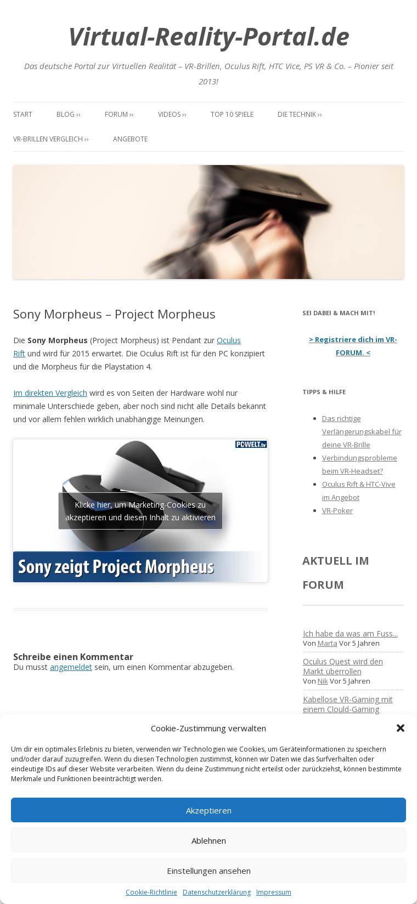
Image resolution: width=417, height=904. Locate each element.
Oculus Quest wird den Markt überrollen (343, 666)
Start (22, 114)
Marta (327, 643)
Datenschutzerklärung (217, 892)
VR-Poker (337, 510)
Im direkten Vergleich (50, 393)
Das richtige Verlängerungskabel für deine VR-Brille (362, 431)
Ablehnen (208, 840)
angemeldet (71, 667)
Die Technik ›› (300, 114)
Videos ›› (172, 114)
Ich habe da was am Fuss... (350, 633)
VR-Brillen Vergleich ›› (51, 139)
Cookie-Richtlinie (151, 892)
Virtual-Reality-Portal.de (209, 36)
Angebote (130, 139)
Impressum (273, 892)
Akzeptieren (209, 810)
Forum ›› (119, 114)
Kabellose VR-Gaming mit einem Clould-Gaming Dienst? (348, 709)
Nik (323, 681)
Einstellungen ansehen (209, 870)
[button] (400, 728)
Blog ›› (69, 114)
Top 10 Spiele (232, 114)
